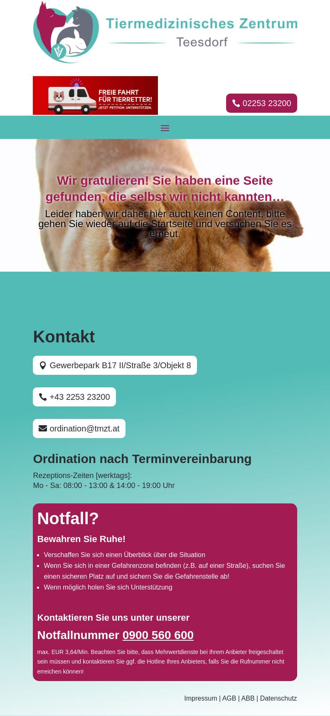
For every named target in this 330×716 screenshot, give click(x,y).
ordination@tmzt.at (84, 428)
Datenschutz (278, 698)
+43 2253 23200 (79, 396)
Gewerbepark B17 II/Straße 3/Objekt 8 (120, 365)
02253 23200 (267, 103)
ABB (248, 698)
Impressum (200, 698)
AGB (229, 698)
